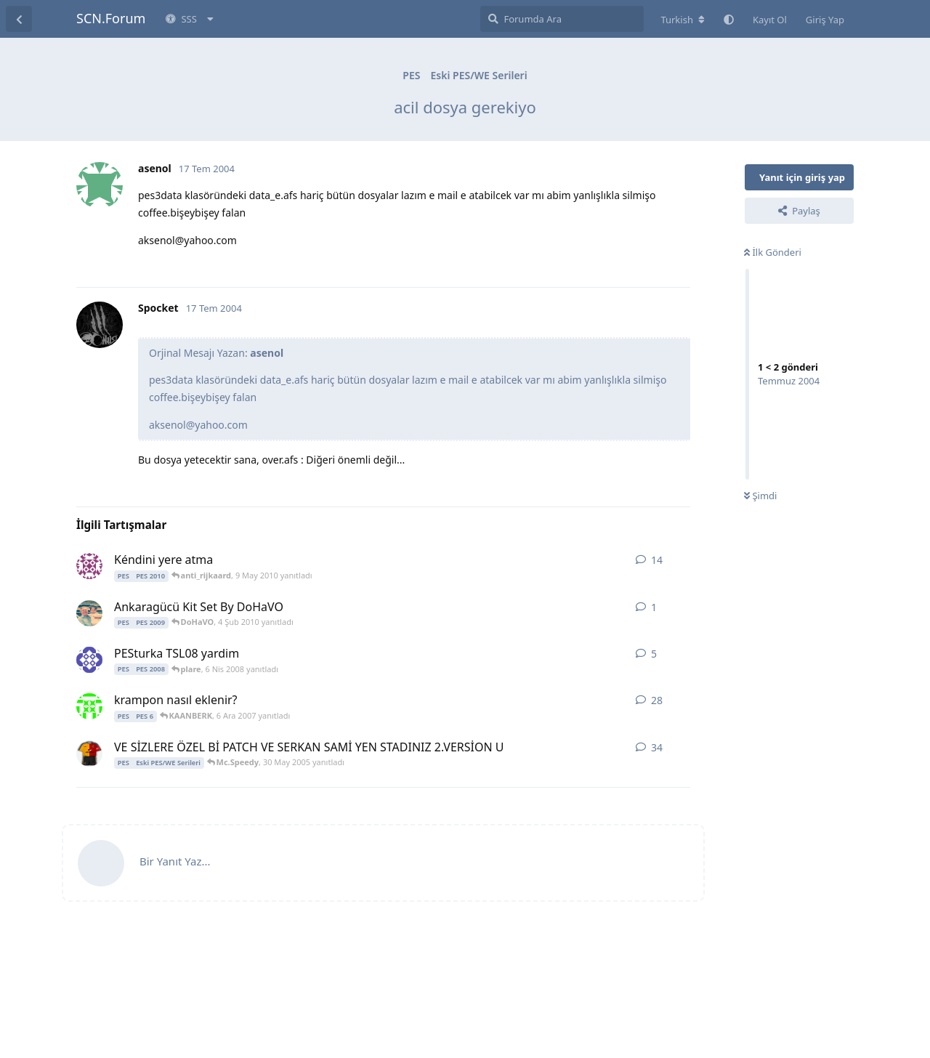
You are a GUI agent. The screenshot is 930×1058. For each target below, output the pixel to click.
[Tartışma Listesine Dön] (19, 19)
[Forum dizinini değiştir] (682, 20)
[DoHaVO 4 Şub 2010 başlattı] (89, 613)
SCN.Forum (110, 18)
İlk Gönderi (772, 252)
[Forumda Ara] (562, 19)
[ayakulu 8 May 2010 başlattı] (89, 566)
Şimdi (760, 495)
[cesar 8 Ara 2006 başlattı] (89, 706)
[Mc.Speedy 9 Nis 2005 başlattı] (89, 753)
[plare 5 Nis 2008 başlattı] (89, 660)
